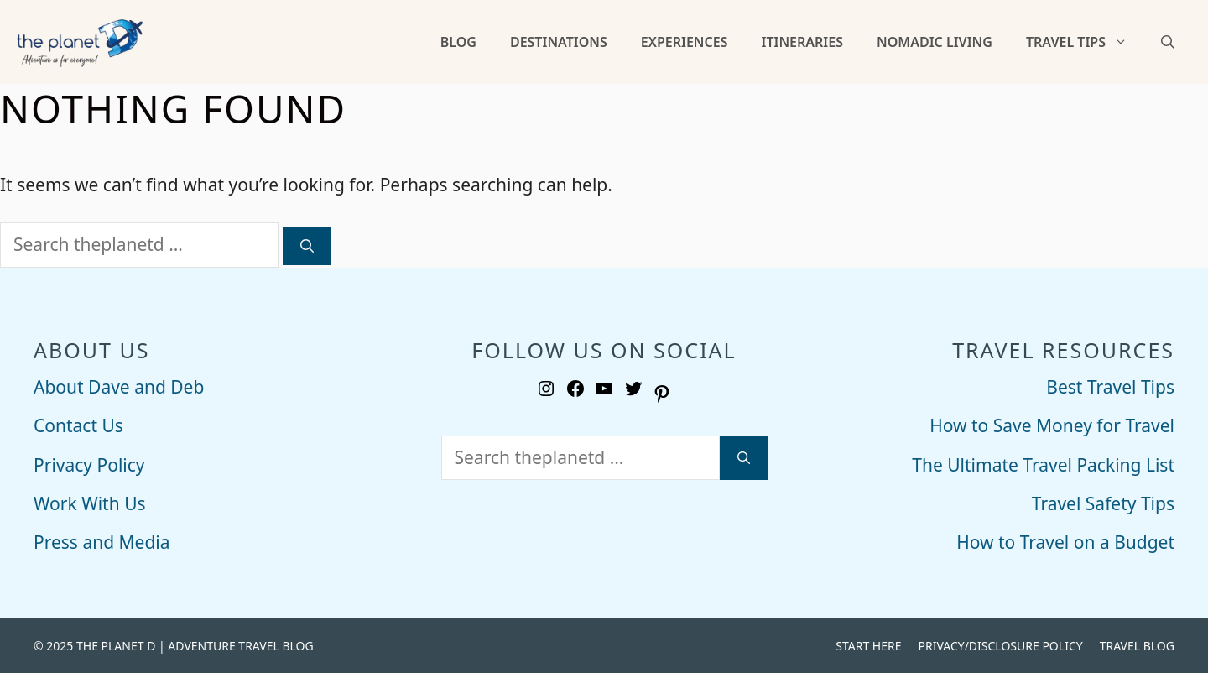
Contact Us (78, 425)
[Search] (307, 246)
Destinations (558, 42)
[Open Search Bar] (1167, 41)
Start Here (868, 646)
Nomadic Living (934, 42)
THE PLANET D (115, 646)
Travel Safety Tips (1103, 503)
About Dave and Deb (119, 387)
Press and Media (102, 542)
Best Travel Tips (1110, 387)
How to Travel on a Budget (1065, 542)
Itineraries (802, 42)
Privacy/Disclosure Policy (1000, 646)
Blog (458, 42)
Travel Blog (1137, 646)
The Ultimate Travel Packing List (1043, 465)
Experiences (684, 42)
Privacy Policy (89, 465)
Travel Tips (1085, 41)
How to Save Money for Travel (1051, 425)
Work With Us (90, 503)
